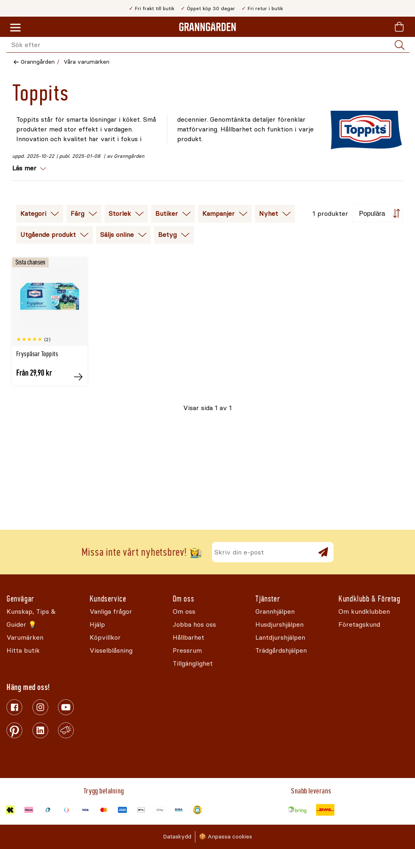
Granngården (38, 61)
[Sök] (400, 45)
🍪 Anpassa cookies (225, 836)
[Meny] (15, 28)
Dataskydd (177, 836)
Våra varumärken (86, 61)
